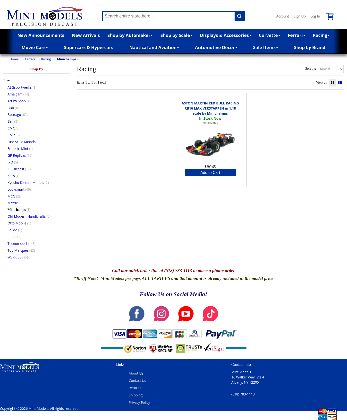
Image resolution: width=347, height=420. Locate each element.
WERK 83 (15, 257)
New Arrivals (86, 35)
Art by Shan (17, 101)
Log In (315, 16)
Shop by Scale (176, 35)
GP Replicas (17, 155)
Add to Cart (210, 173)
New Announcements (40, 35)
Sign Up (300, 16)
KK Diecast (16, 169)
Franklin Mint (18, 148)
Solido (12, 230)
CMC (11, 128)
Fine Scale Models (22, 141)
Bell (10, 121)
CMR (11, 135)
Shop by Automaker (130, 35)
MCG (11, 196)
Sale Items (265, 47)
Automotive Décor (216, 47)
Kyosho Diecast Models (26, 182)
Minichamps (66, 59)
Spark (12, 236)
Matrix (13, 203)
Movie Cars (35, 47)
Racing (321, 35)
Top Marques (18, 250)
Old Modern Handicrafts (27, 216)
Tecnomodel (17, 243)
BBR (11, 107)
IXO (10, 162)
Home (14, 59)
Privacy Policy (139, 402)
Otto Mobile (17, 223)
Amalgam (15, 94)
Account (282, 16)
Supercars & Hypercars (88, 47)
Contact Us (137, 380)
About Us (136, 373)
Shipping (136, 395)
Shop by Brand (310, 47)
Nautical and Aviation (154, 47)
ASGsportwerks (20, 87)
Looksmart (16, 189)
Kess (11, 175)
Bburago (14, 114)
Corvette (269, 35)
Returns (135, 388)
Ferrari (296, 35)
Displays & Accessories (225, 35)
